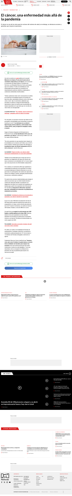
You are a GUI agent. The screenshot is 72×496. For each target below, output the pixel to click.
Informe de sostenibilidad (26, 433)
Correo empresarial (17, 437)
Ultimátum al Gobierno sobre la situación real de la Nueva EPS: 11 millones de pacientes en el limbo (35, 296)
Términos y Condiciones (54, 445)
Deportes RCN (26, 1)
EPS (25, 292)
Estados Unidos (58, 403)
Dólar (40, 74)
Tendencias (44, 1)
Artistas (43, 82)
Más (67, 327)
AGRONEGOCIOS (50, 433)
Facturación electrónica (26, 431)
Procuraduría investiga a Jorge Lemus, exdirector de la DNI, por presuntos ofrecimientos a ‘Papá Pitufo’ (52, 99)
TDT (42, 430)
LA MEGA (37, 438)
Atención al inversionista (16, 441)
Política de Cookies (45, 445)
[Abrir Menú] (2, 2)
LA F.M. (37, 434)
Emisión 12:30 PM (35, 5)
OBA (24, 438)
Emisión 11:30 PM (66, 5)
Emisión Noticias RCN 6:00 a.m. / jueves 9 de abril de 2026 (62, 333)
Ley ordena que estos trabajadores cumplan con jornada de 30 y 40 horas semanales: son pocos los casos (52, 92)
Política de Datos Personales (35, 445)
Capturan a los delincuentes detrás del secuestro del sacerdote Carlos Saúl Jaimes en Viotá (62, 349)
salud (17, 78)
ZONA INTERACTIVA (63, 431)
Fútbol (56, 395)
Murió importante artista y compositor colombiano (10, 402)
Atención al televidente (16, 433)
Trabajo (43, 89)
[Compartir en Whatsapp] (69, 23)
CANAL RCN (64, 1)
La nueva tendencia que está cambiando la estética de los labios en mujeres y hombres (59, 295)
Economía (39, 1)
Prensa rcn (16, 438)
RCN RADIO (38, 433)
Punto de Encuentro (53, 1)
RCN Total (38, 431)
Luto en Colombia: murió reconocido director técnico (62, 398)
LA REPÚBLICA (49, 430)
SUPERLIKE (62, 433)
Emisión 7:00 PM (50, 5)
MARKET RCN (62, 434)
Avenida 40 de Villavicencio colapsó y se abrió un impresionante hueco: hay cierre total (19, 357)
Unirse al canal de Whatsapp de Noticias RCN (18, 73)
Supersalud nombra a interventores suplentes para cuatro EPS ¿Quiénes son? (11, 295)
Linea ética (26, 437)
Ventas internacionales (27, 435)
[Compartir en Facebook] (69, 16)
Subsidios (29, 399)
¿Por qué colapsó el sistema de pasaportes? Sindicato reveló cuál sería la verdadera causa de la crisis (61, 341)
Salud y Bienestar (32, 1)
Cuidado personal (53, 292)
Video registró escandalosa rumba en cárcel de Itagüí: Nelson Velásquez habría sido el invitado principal (53, 84)
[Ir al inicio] (7, 2)
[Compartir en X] (69, 19)
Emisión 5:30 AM (19, 5)
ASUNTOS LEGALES (50, 431)
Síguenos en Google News (19, 268)
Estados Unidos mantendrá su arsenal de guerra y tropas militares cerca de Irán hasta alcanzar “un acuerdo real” (63, 406)
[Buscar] (70, 1)
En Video (7, 327)
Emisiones (4, 5)
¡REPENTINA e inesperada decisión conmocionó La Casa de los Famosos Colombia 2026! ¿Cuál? (62, 388)
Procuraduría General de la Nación (49, 96)
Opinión (48, 1)
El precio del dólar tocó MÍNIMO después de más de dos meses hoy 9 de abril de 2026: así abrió (50, 77)
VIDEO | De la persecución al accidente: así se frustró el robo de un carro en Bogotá (62, 357)
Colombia (15, 1)
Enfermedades (8, 258)
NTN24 (37, 430)
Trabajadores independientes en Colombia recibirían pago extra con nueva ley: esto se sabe (52, 106)
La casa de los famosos (60, 385)
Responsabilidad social (18, 430)
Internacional (21, 1)
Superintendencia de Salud (6, 292)
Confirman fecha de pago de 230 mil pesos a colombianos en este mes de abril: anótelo (37, 402)
